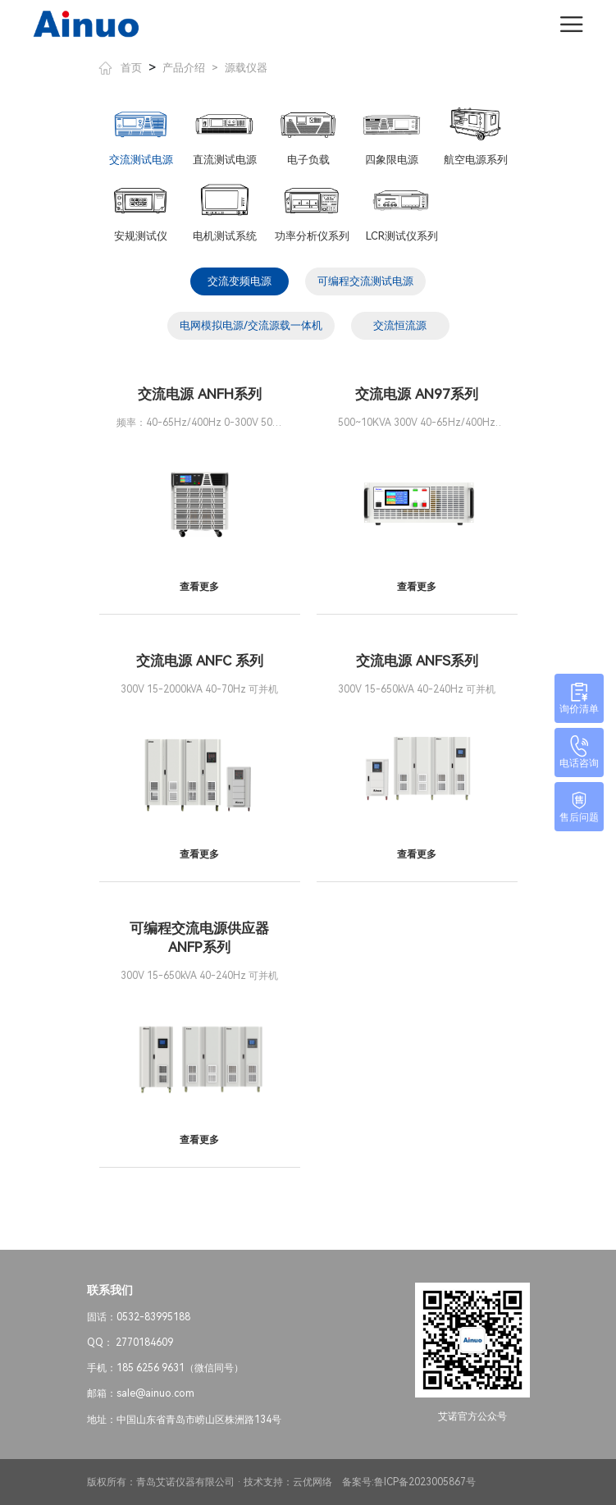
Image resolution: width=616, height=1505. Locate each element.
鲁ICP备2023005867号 (425, 1482)
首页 (120, 68)
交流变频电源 (239, 281)
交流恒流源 (400, 325)
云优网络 (312, 1482)
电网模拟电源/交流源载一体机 (251, 325)
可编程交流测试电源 (365, 281)
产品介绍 (183, 68)
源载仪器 (246, 68)
